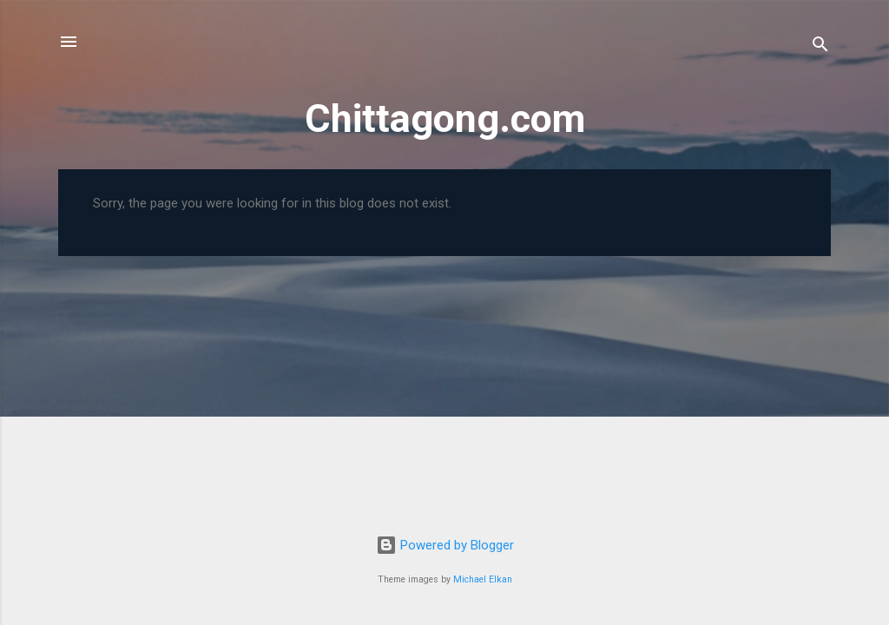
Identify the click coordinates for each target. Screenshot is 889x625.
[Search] (820, 47)
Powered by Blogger (445, 545)
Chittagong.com (445, 118)
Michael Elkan (482, 579)
